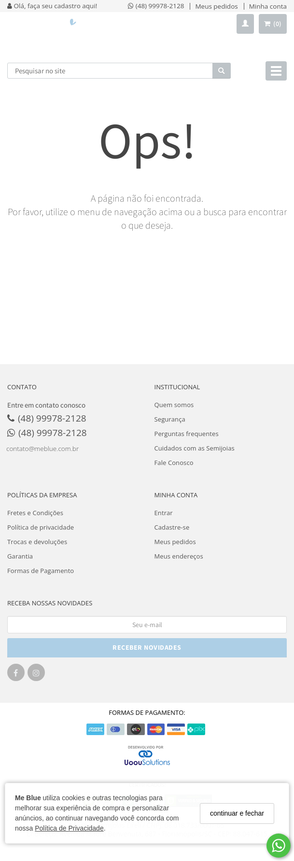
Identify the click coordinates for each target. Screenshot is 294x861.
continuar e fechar (237, 813)
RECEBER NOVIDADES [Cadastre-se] (147, 647)
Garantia (20, 556)
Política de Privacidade (69, 828)
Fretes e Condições (35, 512)
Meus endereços (178, 556)
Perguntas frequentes (186, 433)
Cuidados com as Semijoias (194, 448)
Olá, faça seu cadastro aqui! (52, 5)
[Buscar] (221, 71)
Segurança (169, 419)
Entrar (163, 512)
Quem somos (174, 404)
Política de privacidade (40, 527)
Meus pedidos (175, 541)
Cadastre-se (172, 527)
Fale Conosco (174, 462)
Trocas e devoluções (37, 541)
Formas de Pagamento (40, 570)
